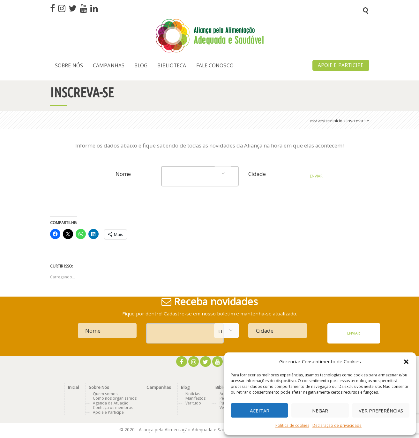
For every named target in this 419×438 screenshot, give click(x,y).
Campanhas (158, 387)
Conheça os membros (113, 407)
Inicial (73, 387)
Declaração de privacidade (337, 425)
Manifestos (195, 398)
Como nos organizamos (115, 398)
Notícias (192, 393)
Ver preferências (381, 410)
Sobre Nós (99, 387)
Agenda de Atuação (111, 403)
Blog (185, 387)
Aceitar (259, 410)
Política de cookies (292, 425)
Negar (320, 410)
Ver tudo (193, 403)
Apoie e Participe (108, 412)
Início (337, 121)
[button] (406, 362)
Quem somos (105, 393)
